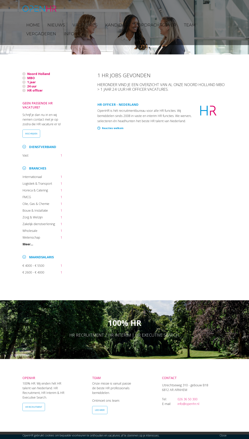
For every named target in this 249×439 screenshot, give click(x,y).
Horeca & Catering (35, 190)
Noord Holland (38, 74)
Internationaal (32, 177)
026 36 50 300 (187, 399)
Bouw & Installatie (35, 210)
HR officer (35, 90)
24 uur (32, 86)
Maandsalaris (41, 257)
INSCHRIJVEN (31, 133)
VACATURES (104, 8)
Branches (37, 168)
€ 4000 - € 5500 (33, 265)
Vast (25, 155)
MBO (31, 78)
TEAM (176, 8)
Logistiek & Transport (37, 183)
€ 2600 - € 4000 (33, 272)
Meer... (27, 244)
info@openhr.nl (188, 404)
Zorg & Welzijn (33, 217)
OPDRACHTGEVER (154, 8)
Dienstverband (42, 147)
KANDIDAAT (127, 8)
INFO (215, 8)
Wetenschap (32, 237)
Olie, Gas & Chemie (36, 204)
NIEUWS (85, 8)
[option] (124, 27)
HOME (68, 8)
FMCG (27, 197)
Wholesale (30, 231)
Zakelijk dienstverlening (39, 224)
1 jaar (31, 82)
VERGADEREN (196, 8)
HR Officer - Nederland (118, 104)
